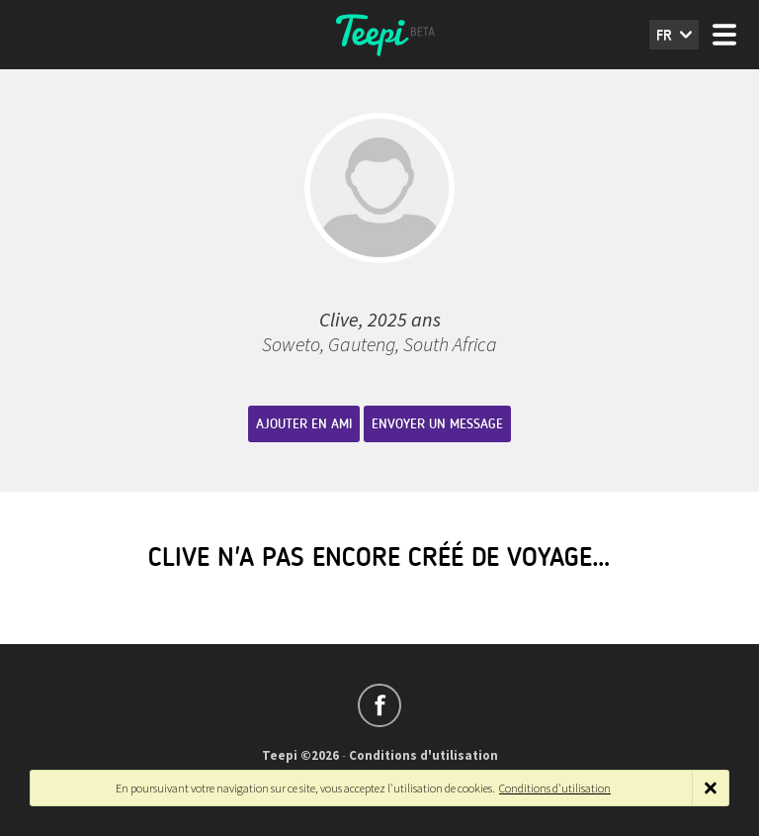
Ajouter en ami (304, 424)
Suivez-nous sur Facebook (379, 705)
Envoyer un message (437, 424)
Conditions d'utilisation (423, 755)
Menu (724, 34)
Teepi (379, 34)
